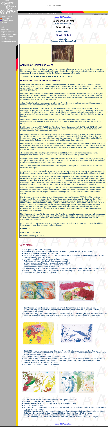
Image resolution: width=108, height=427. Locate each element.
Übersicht (58, 17)
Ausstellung (67, 17)
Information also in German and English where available (7, 19)
